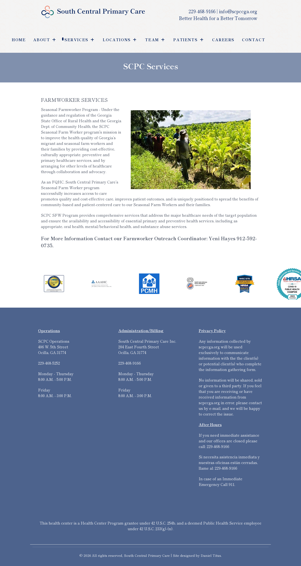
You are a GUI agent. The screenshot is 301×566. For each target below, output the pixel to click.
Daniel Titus (211, 555)
